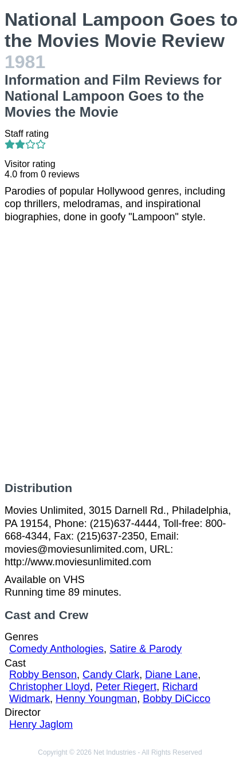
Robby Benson (43, 674)
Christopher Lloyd (49, 686)
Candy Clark (110, 674)
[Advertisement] (120, 352)
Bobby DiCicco (176, 698)
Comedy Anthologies (56, 649)
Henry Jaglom (41, 724)
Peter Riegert (126, 686)
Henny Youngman (96, 698)
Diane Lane (171, 674)
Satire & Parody (145, 649)
